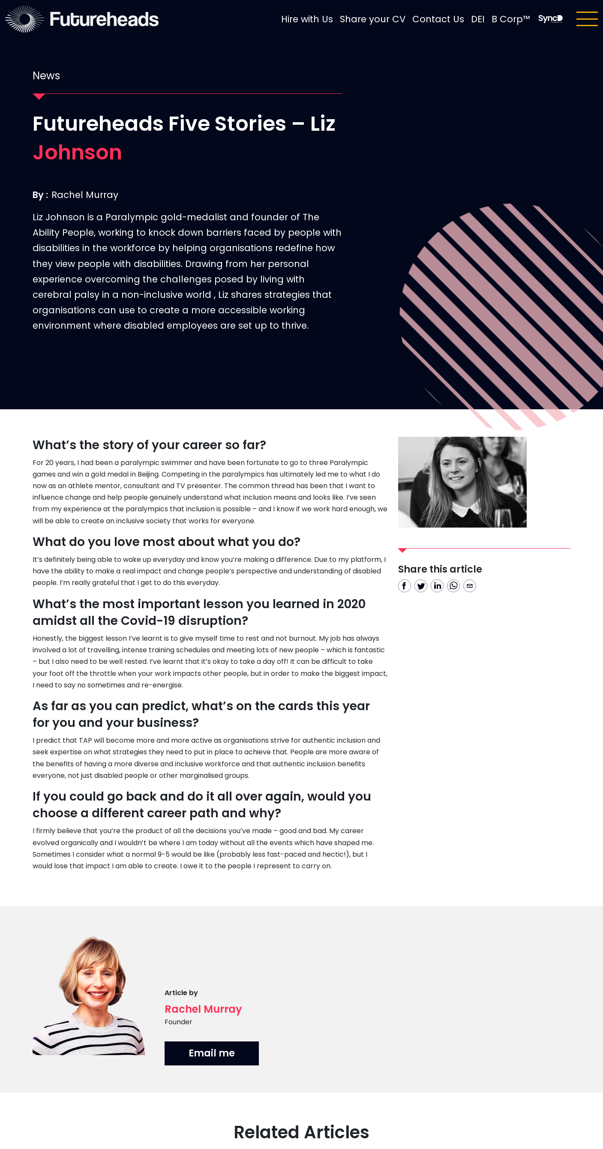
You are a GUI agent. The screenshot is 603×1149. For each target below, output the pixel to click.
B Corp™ (511, 19)
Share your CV (372, 19)
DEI (478, 19)
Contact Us (438, 19)
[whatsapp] (453, 585)
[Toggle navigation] (587, 18)
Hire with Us (307, 19)
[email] (469, 585)
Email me (212, 1053)
